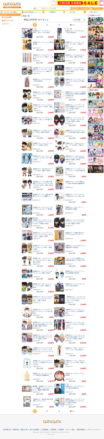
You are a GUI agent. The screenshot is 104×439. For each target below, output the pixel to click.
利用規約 (61, 429)
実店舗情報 (45, 429)
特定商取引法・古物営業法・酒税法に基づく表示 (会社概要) (21, 429)
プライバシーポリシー (94, 429)
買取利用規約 (81, 429)
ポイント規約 (70, 429)
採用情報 (53, 429)
